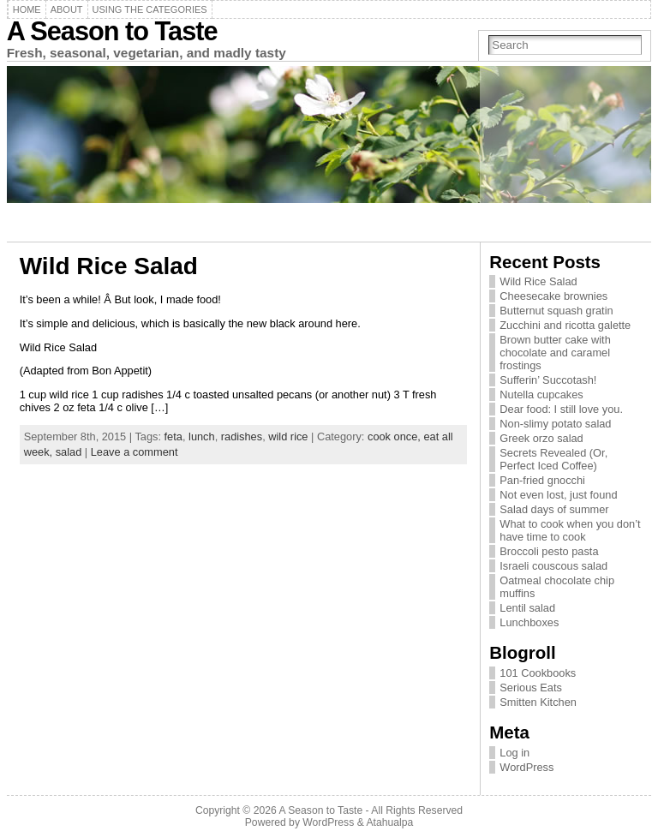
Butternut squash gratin (556, 310)
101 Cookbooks (537, 673)
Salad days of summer (553, 509)
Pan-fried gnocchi (542, 480)
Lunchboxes (529, 622)
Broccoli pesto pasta (548, 551)
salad (69, 451)
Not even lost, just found (558, 494)
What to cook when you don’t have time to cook (569, 530)
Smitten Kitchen (538, 702)
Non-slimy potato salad (555, 423)
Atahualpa (389, 822)
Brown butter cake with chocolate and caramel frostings (554, 352)
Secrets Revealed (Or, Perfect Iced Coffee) (553, 459)
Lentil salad (527, 607)
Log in (514, 752)
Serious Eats (530, 687)
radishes (241, 436)
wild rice (288, 436)
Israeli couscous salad (553, 565)
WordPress (526, 767)
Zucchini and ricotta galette (565, 325)
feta (173, 436)
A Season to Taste (112, 31)
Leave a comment (134, 451)
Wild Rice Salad (109, 266)
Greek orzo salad (541, 438)
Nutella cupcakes (541, 394)
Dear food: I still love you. (561, 409)
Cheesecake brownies (553, 296)
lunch (201, 436)
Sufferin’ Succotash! (547, 380)
